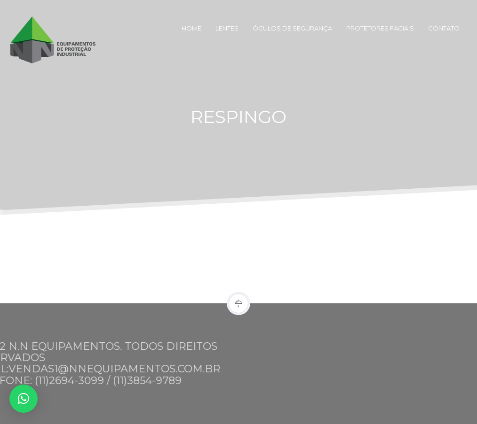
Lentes (226, 28)
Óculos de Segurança (292, 28)
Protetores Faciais (380, 28)
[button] (23, 399)
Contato (444, 28)
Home (191, 28)
